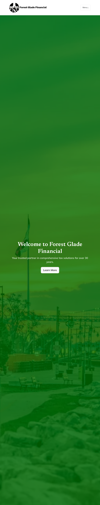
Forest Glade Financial (28, 8)
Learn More (50, 270)
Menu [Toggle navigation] (85, 7)
